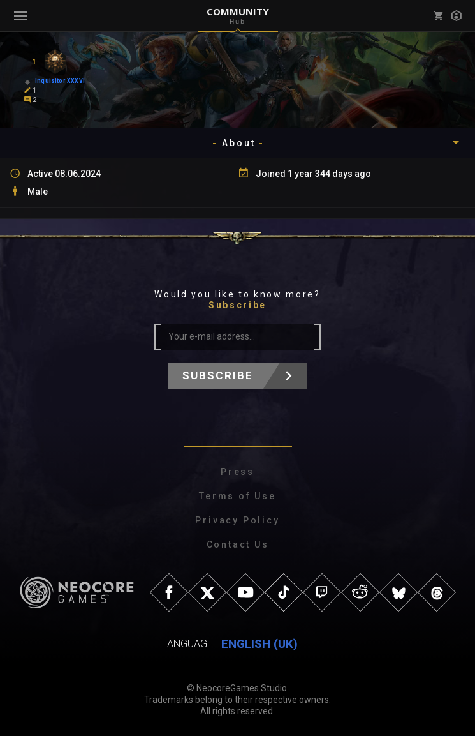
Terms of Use (237, 496)
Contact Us (238, 544)
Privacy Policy (237, 520)
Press (237, 472)
